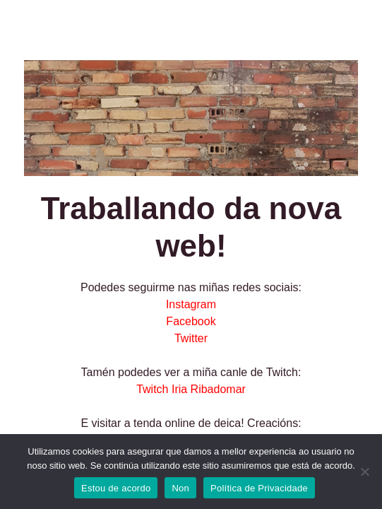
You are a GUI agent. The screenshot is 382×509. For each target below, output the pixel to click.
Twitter (191, 338)
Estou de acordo (115, 488)
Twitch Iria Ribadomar (191, 389)
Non (180, 488)
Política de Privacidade (259, 488)
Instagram (191, 304)
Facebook (190, 321)
